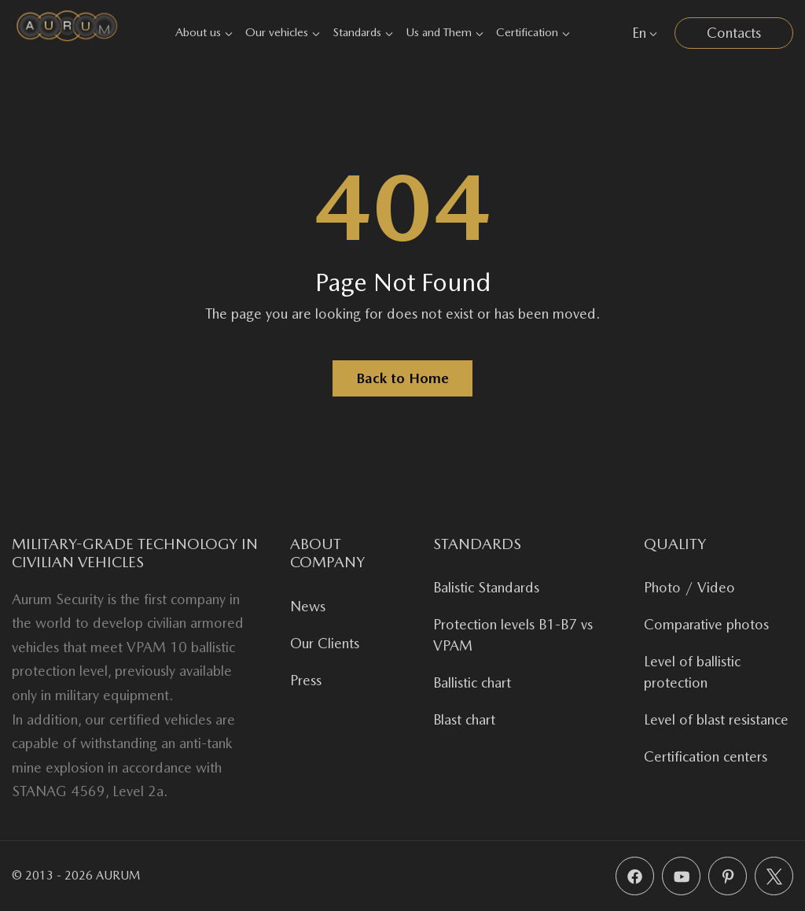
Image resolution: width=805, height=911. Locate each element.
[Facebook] (635, 876)
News (307, 606)
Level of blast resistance (716, 719)
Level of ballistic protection (692, 672)
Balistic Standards (486, 587)
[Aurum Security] (67, 32)
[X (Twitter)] (774, 876)
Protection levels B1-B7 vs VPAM (513, 635)
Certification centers (705, 756)
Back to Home (402, 378)
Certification (533, 32)
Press (306, 680)
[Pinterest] (727, 876)
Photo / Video (689, 587)
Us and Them (444, 32)
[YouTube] (681, 876)
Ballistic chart (472, 682)
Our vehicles (282, 32)
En (644, 32)
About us (204, 32)
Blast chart (464, 719)
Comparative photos (706, 624)
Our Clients (324, 643)
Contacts (734, 32)
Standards (363, 32)
